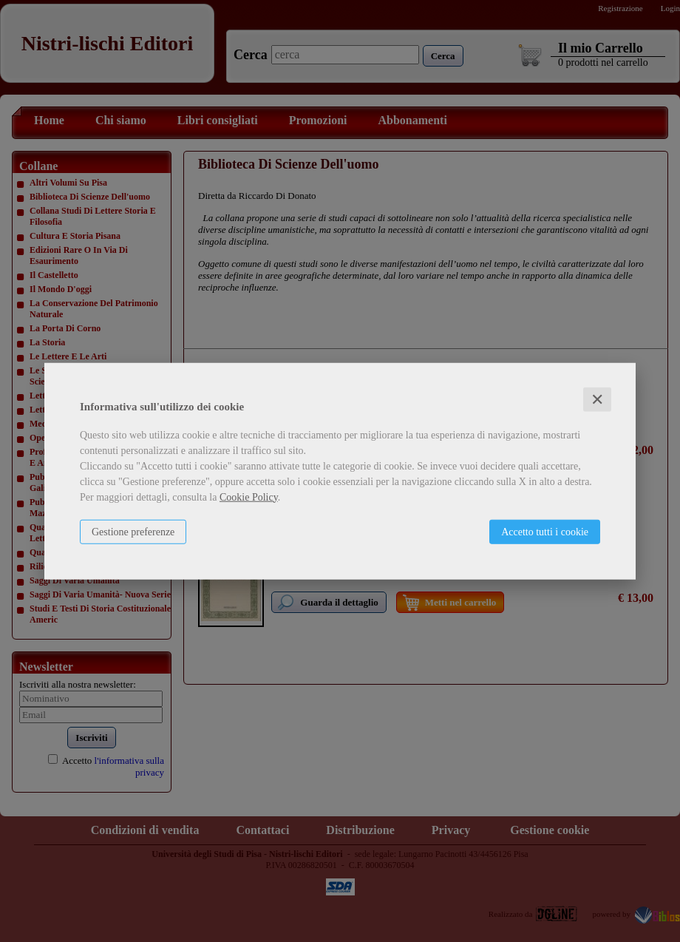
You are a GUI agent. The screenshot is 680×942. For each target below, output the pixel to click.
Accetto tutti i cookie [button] (544, 531)
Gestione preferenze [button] (133, 531)
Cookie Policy (249, 496)
